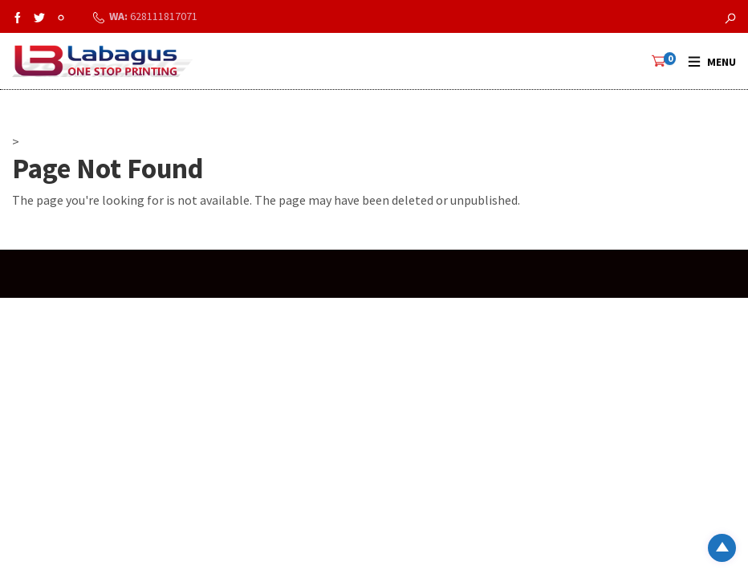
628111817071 (163, 16)
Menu (721, 62)
